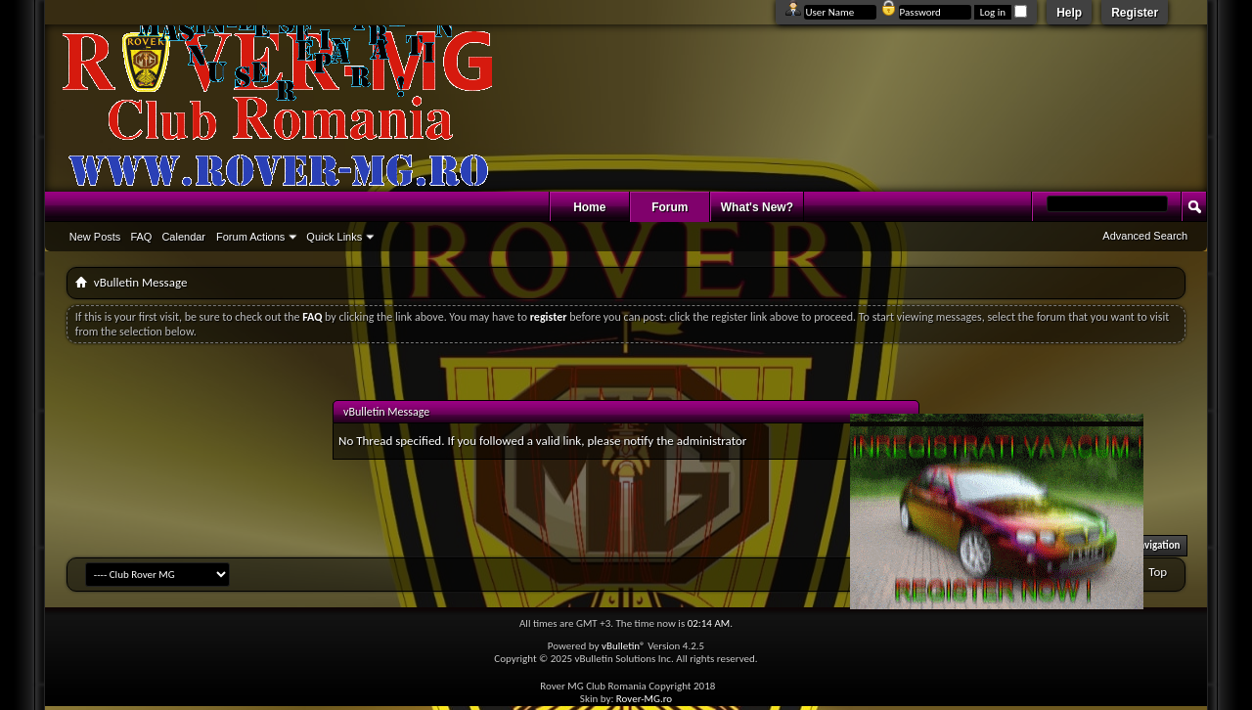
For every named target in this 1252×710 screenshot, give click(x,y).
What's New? (757, 207)
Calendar (183, 237)
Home (589, 207)
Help (1069, 13)
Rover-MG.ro (644, 698)
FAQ (141, 237)
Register (1134, 13)
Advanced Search (1144, 236)
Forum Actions (250, 237)
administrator (712, 440)
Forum (669, 207)
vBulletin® (624, 646)
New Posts (95, 237)
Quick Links (334, 237)
